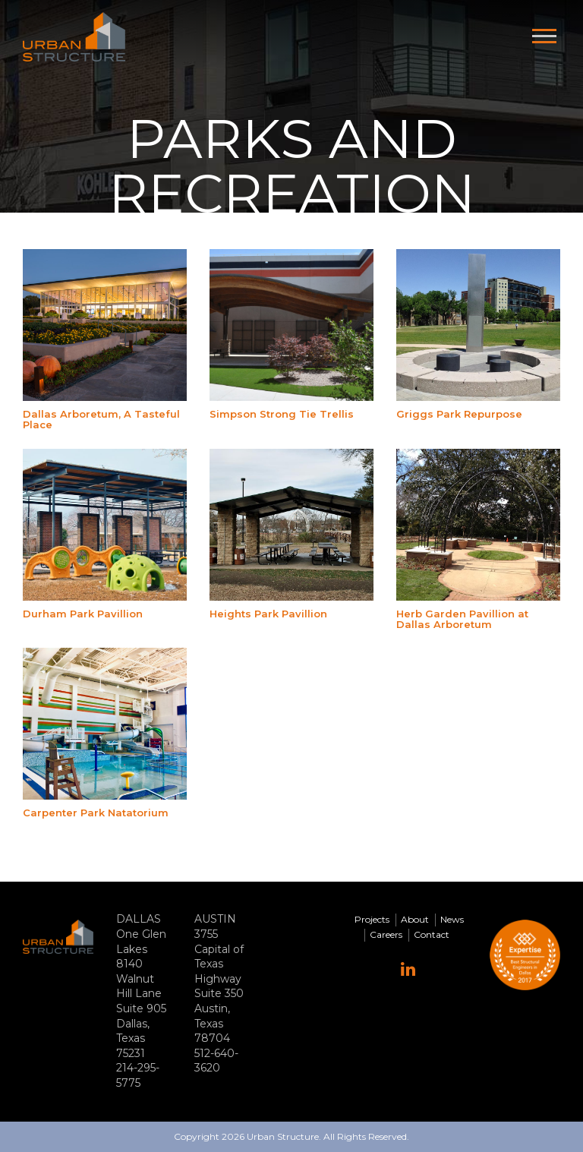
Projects (372, 919)
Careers (386, 934)
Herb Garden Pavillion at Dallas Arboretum (462, 619)
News (452, 919)
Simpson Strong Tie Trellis (282, 414)
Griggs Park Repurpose (459, 414)
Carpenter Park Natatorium (96, 812)
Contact (431, 934)
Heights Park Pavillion (268, 614)
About (415, 919)
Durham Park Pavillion (83, 614)
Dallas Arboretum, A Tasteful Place (101, 419)
